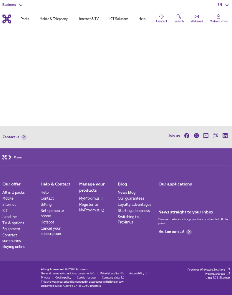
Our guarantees (131, 198)
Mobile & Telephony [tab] (54, 19)
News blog (126, 192)
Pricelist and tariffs (112, 273)
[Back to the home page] (6, 18)
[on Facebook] (188, 135)
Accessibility (136, 273)
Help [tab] (142, 19)
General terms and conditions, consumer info (68, 273)
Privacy (45, 277)
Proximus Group (217, 274)
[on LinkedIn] (225, 135)
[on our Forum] (215, 135)
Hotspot (47, 222)
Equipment (11, 229)
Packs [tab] (25, 19)
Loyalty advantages (134, 204)
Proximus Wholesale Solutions (209, 270)
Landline (9, 217)
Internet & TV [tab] (89, 19)
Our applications (175, 184)
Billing (46, 204)
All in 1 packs (13, 192)
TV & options (13, 223)
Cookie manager (87, 277)
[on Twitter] (196, 135)
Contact (47, 198)
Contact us (15, 137)
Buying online (13, 246)
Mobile (8, 198)
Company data (113, 277)
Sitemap (224, 278)
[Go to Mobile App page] (162, 194)
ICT (5, 211)
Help (45, 192)
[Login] (219, 19)
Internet (9, 204)
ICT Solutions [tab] (119, 19)
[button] (224, 5)
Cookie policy (63, 277)
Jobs (211, 278)
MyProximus (91, 198)
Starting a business (134, 211)
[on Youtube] (206, 135)
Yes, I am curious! (175, 232)
